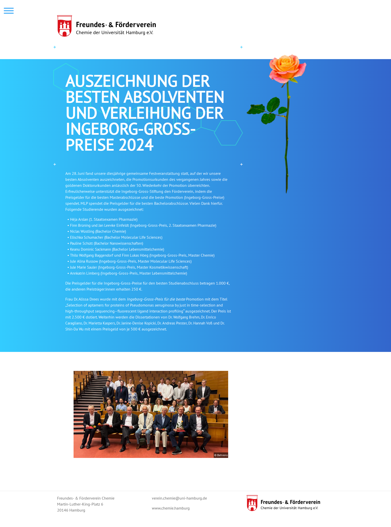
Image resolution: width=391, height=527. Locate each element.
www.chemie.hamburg (171, 508)
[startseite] (195, 26)
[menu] (8, 11)
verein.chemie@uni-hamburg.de (179, 498)
